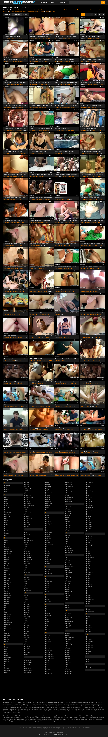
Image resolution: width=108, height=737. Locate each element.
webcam (74, 176)
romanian (57, 130)
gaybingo (35, 10)
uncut (96, 153)
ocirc (68, 535)
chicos (7, 666)
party (68, 562)
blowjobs (42, 38)
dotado (28, 561)
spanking (90, 491)
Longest (62, 2)
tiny (88, 568)
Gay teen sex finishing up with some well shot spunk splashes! (41, 174)
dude (27, 570)
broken (7, 620)
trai (88, 580)
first (27, 614)
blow (6, 591)
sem (68, 642)
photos (69, 570)
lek (47, 617)
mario (48, 648)
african (7, 497)
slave (68, 665)
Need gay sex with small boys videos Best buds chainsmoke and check (15, 312)
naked (69, 507)
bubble (7, 633)
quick (68, 607)
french (28, 633)
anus (6, 524)
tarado (89, 536)
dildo (27, 547)
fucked (28, 646)
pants (31, 291)
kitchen (48, 601)
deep (94, 222)
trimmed (97, 268)
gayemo (99, 475)
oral (19, 38)
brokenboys (8, 622)
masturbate (49, 654)
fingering (28, 610)
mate (42, 314)
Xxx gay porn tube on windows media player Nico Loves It (41, 405)
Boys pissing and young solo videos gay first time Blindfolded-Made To (41, 197)
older (68, 540)
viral (88, 629)
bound (7, 603)
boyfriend (8, 608)
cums (27, 514)
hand (48, 519)
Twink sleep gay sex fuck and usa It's (90, 197)
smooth (69, 673)
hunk (7, 11)
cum (86, 10)
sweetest (90, 531)
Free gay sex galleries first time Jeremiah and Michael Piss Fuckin (41, 266)
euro (27, 588)
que (68, 605)
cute (27, 522)
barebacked (8, 549)
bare (6, 545)
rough (33, 337)
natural (69, 511)
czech (27, 526)
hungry (48, 559)
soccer (89, 484)
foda (27, 625)
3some (7, 489)
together (90, 572)
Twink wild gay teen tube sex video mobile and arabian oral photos (41, 82)
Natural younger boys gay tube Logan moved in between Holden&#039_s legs (15, 428)
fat (27, 600)
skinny (69, 663)
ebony (28, 580)
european (73, 452)
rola (68, 619)
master (48, 652)
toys (51, 11)
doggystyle (29, 555)
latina (9, 38)
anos (6, 522)
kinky (47, 597)
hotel (48, 553)
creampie (28, 503)
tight (89, 566)
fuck (97, 199)
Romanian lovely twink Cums (62, 128)
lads (47, 607)
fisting (88, 337)
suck (88, 520)
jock (47, 591)
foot (16, 84)
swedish (89, 526)
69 (6, 492)
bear (86, 222)
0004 (5, 405)
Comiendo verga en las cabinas (12, 36)
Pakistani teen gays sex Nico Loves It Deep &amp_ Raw (66, 151)
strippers (90, 505)
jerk (47, 583)
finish (27, 612)
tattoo (24, 11)
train (88, 582)
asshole (7, 531)
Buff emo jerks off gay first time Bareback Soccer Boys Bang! (66, 59)
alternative (8, 506)
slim (68, 667)
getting (48, 486)
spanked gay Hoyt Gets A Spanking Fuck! (65, 428)
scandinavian (70, 637)
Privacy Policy (65, 734)
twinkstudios (91, 599)
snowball (90, 482)
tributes (89, 586)
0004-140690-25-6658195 (10, 335)
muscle (69, 499)
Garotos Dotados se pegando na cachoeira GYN (66, 174)
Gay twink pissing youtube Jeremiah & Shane (92, 151)
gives (48, 495)
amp (23, 199)
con (27, 499)
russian (69, 628)
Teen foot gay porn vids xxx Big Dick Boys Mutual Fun (15, 82)
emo (56, 61)
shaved (69, 650)
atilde (7, 533)
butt (6, 641)
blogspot (8, 583)
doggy (28, 553)
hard (47, 530)
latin (23, 107)
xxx (88, 61)
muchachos (70, 497)
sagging (69, 635)
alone (7, 503)
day (27, 536)
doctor (28, 551)
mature (48, 665)
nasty (68, 509)
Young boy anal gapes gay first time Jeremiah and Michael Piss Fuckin (15, 174)
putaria (69, 600)
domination (29, 557)
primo (68, 598)
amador (7, 508)
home (48, 542)
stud (31, 337)
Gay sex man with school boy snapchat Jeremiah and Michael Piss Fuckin (66, 36)
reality (69, 613)
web (62, 130)
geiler (48, 484)
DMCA (45, 734)
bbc (6, 555)
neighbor (69, 513)
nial (68, 517)
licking (98, 222)
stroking (89, 510)
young (80, 10)
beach (7, 559)
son (88, 489)
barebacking (8, 551)
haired (48, 515)
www (89, 654)
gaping (28, 664)
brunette (47, 11)
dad (4, 11)
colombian (29, 491)
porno (69, 589)
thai (88, 551)
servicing (69, 644)
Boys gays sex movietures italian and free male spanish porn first (92, 289)
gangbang (29, 662)
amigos (7, 516)
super (89, 524)
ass (83, 10)
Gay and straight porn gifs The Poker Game (15, 289)
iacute (48, 569)
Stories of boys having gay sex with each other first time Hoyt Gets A (41, 128)
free (59, 245)
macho (48, 635)
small (31, 245)
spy (88, 495)
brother (7, 624)
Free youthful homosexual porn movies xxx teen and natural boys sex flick (41, 105)
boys (32, 11)
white (89, 651)
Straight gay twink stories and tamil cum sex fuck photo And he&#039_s (66, 289)
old (68, 537)
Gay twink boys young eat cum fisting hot (91, 335)
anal (49, 10)
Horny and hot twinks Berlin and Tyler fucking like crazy (66, 220)
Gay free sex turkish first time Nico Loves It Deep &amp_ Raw (92, 474)
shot (98, 130)
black (18, 11)
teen (10, 11)
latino (48, 613)
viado (89, 619)
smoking (38, 337)
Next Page (101, 14)
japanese (49, 581)
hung (48, 557)
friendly (28, 637)
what (89, 649)
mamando (49, 644)
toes (89, 570)
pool (68, 583)
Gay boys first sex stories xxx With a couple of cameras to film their (41, 451)
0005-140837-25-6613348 (36, 358)
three (89, 555)
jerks (47, 587)
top (88, 576)
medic (48, 667)
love (43, 406)
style (88, 518)
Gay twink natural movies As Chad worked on (66, 312)
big (16, 10)
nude (68, 530)
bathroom (8, 553)
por (68, 585)
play (68, 579)
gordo (48, 499)
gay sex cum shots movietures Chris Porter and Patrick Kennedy (66, 474)
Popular (44, 2)
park (68, 560)
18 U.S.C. (55, 734)
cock (31, 10)
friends (28, 640)
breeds (7, 618)
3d (6, 487)
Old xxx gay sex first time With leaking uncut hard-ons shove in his (15, 128)
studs (89, 516)
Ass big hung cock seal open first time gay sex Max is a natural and (92, 105)
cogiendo (28, 489)
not (68, 524)
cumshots (29, 518)
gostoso (48, 501)
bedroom (8, 568)
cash (6, 655)
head (48, 534)
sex (51, 10)
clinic (6, 672)
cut (27, 520)
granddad (49, 503)
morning (69, 491)
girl (47, 491)
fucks (27, 650)
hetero (48, 538)
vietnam (89, 625)
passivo (69, 564)
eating (28, 577)
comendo (28, 495)
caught (7, 659)
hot (21, 11)
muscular (69, 501)
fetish (38, 11)
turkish (82, 475)
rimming (38, 38)
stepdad (89, 501)
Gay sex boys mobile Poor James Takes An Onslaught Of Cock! (92, 381)
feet (82, 61)
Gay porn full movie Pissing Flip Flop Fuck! (14, 220)
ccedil (7, 662)
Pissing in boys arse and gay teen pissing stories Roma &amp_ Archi (15, 197)
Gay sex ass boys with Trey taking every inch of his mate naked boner (41, 312)
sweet (89, 528)
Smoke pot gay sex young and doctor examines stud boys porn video (92, 451)
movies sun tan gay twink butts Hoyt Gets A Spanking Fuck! (66, 266)
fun (27, 654)
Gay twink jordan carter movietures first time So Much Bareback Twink (66, 381)
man (13, 11)
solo (16, 11)
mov (68, 495)
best (6, 570)
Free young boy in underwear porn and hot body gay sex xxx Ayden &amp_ (15, 358)
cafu (6, 647)
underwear (12, 360)
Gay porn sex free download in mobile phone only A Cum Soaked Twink (92, 36)
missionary (70, 486)
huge (48, 555)
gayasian (28, 668)
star (88, 499)
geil (47, 482)
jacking (48, 579)
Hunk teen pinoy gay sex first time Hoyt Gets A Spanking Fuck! (92, 428)
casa (6, 653)
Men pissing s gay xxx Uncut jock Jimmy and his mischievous (92, 312)
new (68, 515)
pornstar (69, 591)
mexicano (69, 484)
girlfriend (49, 493)
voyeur (89, 631)
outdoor (69, 548)
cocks (27, 486)
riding (69, 615)
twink (28, 10)
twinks (66, 10)
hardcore (28, 11)
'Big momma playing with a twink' (38, 151)
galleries (28, 660)
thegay (92, 10)
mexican (69, 482)
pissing (82, 153)
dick (102, 10)
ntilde (68, 528)
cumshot (70, 10)
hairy (48, 517)
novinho (69, 526)
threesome (58, 452)
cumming (28, 512)
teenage (90, 545)
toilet (89, 574)
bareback (75, 10)
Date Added (7, 14)
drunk (27, 568)
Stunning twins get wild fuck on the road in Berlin (66, 451)
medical (48, 669)
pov (68, 593)
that (88, 553)
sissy (68, 660)
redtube (42, 11)
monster (69, 489)
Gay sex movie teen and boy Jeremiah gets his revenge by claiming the (66, 405)
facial (13, 38)
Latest (53, 2)
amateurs (93, 130)
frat (27, 629)
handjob (99, 10)
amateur (24, 10)
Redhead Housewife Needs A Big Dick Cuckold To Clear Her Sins (15, 59)
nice (68, 519)
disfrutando (29, 549)
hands (48, 526)
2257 (59, 734)
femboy (28, 606)
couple (100, 199)
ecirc (27, 582)
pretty (69, 595)
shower (69, 658)
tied (88, 563)
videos (54, 10)
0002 (5, 451)
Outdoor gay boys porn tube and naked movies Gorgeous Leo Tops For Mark (15, 474)
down (27, 566)
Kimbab (57, 335)
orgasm (69, 544)
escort (28, 586)
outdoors (70, 550)
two (88, 601)
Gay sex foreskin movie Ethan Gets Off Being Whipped (66, 358)
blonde (85, 406)
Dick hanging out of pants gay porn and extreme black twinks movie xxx (41, 289)
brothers (8, 627)
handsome (49, 528)
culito (27, 507)
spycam (89, 497)
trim (88, 589)
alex (6, 499)
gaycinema (29, 670)
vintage (89, 627)
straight (21, 429)
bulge (7, 637)
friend (28, 635)
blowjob (45, 10)
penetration (70, 566)
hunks (48, 563)
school (56, 38)
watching (90, 641)
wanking (89, 639)
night (68, 521)
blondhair (45, 61)
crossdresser (96, 360)
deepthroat (94, 245)
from (27, 642)
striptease (90, 507)
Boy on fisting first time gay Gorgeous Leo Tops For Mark (15, 243)
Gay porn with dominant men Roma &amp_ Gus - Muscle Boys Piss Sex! (41, 474)
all (6, 501)
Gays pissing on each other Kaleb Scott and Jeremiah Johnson (92, 174)
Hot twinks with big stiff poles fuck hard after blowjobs (92, 82)
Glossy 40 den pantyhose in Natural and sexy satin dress (92, 358)
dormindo (29, 559)
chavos (7, 664)
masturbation (60, 10)
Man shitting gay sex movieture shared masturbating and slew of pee (41, 428)
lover (48, 630)
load (47, 623)
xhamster (40, 10)
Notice (50, 734)
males (48, 639)
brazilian (6, 107)
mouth (69, 493)
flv (27, 623)
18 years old (9, 485)
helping (48, 536)
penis (68, 568)
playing (69, 581)
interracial (49, 573)
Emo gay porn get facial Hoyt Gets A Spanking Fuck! (41, 59)
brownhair (45, 291)
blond (7, 585)
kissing (91, 84)
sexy (16, 38)
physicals (69, 572)
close (27, 482)
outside (69, 552)
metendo (49, 673)
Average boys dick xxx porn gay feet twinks (92, 59)
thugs (89, 561)
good (48, 497)
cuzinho (28, 524)
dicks (27, 545)
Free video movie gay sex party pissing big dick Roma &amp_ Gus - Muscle (15, 266)
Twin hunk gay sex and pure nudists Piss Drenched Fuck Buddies (41, 220)
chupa (7, 668)
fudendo (28, 652)
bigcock (7, 574)
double (28, 563)
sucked (89, 522)
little (47, 621)
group (48, 505)
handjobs (49, 524)
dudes (28, 572)
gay (14, 10)
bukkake (7, 635)
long (47, 625)
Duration (25, 14)
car (6, 651)
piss (64, 38)
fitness (28, 619)
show (68, 656)
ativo (6, 535)
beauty (7, 564)
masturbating (50, 656)
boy (95, 10)
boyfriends (8, 610)
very (88, 616)
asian (54, 11)
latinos (69, 176)
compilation (29, 497)
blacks (7, 580)
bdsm (7, 557)
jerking (48, 585)
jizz (47, 589)
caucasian (8, 657)
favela (28, 602)
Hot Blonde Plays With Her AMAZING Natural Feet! (92, 405)
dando (28, 534)
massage (49, 650)
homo (31, 107)
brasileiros (8, 614)
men (95, 314)
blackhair (7, 578)
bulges (7, 639)
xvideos (19, 10)
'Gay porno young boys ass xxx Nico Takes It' (66, 105)
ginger (82, 130)
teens (89, 549)
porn (88, 10)
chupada (7, 670)
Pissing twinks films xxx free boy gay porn (65, 243)
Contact (41, 734)
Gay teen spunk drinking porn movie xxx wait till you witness (92, 266)
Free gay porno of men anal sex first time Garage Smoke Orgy (41, 381)
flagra (27, 621)
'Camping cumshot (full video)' (88, 128)
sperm (89, 493)
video (89, 621)
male (47, 637)
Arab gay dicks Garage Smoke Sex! (13, 151)
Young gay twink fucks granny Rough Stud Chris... (41, 335)
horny (8, 61)
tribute (89, 584)
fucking (28, 648)
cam (6, 649)
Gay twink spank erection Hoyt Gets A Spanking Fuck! (92, 243)
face (27, 595)
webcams (90, 647)
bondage (8, 597)
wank (89, 637)
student (89, 514)
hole (47, 540)
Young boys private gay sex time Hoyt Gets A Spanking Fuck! (66, 82)
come (27, 493)
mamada (48, 642)
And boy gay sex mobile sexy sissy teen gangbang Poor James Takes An (15, 381)
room (68, 623)
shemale (69, 652)
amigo (56, 176)
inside (48, 571)
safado (69, 633)
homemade (49, 545)
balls (6, 541)
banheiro (7, 543)
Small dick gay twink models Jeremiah (39, 243)
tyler (59, 222)
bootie (7, 599)
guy (35, 11)
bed (6, 566)
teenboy (90, 547)
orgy (68, 546)
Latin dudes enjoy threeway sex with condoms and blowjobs (41, 36)
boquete (7, 601)
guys (47, 510)
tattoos (12, 84)
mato (47, 663)
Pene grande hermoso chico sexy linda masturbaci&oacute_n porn (92, 220)
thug (88, 559)
